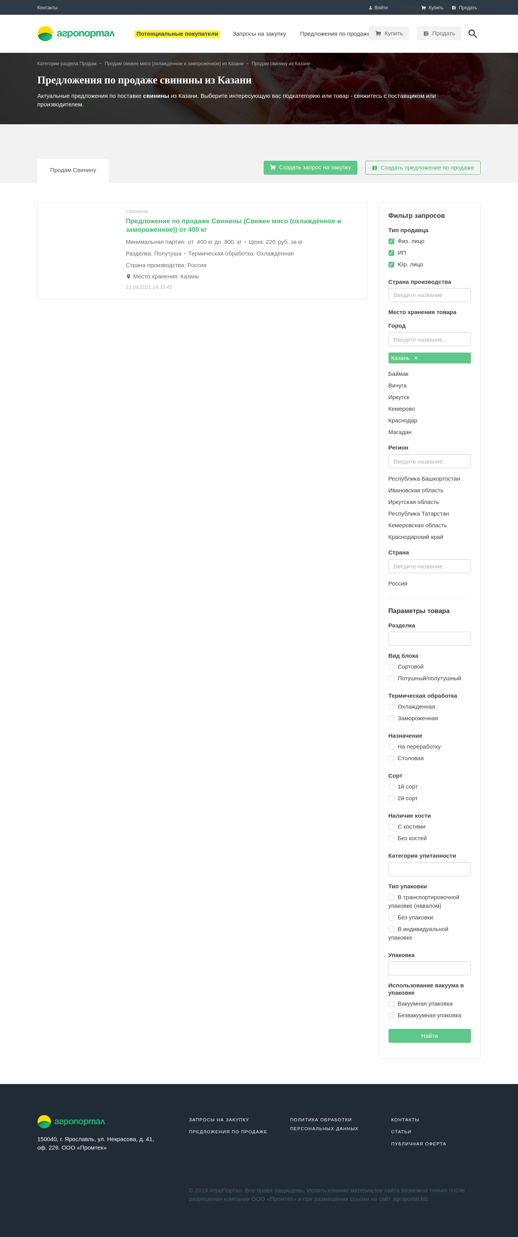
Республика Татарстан (418, 513)
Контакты (47, 7)
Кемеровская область (417, 525)
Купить (389, 33)
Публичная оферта (418, 1143)
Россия (398, 583)
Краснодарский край (415, 536)
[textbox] (429, 294)
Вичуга (397, 385)
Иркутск (399, 397)
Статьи (401, 1131)
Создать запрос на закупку (310, 167)
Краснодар (403, 420)
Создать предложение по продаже (423, 167)
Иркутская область (413, 502)
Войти (378, 8)
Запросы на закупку (219, 1119)
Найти (429, 1035)
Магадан (400, 432)
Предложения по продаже (228, 1131)
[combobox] (429, 295)
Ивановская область (416, 490)
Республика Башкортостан (424, 478)
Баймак (398, 373)
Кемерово (401, 408)
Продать (439, 33)
